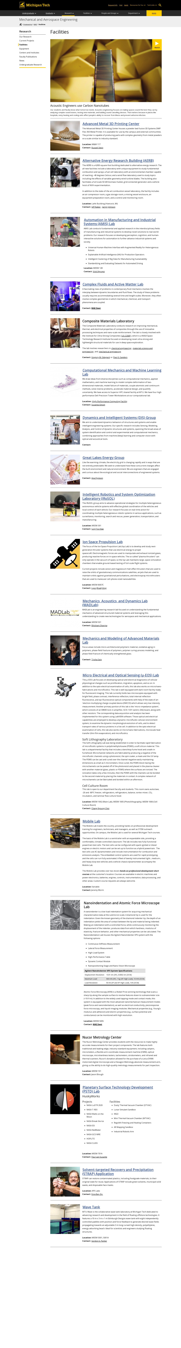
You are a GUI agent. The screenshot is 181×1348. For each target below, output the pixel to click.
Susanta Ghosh (98, 404)
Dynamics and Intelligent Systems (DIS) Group (119, 417)
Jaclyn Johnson (108, 207)
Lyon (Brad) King (99, 588)
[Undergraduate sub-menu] (36, 13)
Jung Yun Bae (97, 528)
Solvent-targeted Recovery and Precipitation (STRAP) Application (118, 1171)
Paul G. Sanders (120, 357)
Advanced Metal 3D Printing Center (111, 123)
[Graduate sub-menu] (54, 13)
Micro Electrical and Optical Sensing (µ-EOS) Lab (121, 675)
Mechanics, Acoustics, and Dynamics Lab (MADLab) (115, 603)
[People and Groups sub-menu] (118, 13)
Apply (154, 13)
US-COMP (126, 335)
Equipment (24, 49)
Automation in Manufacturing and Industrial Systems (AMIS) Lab (120, 222)
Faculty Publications (28, 56)
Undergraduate (28, 13)
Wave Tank (91, 1207)
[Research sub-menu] (73, 13)
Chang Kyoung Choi (100, 808)
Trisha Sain (96, 659)
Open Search (160, 5)
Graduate (49, 13)
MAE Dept (96, 308)
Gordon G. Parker (99, 1241)
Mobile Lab (91, 821)
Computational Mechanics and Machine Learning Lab (121, 372)
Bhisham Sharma (99, 625)
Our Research (25, 36)
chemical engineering (121, 348)
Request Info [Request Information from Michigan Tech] (112, 5)
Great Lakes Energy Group (103, 457)
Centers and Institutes (29, 52)
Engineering (27, 24)
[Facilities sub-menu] (91, 13)
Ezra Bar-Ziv (97, 1194)
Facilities (23, 44)
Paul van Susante (99, 1156)
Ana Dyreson (97, 478)
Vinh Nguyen (99, 271)
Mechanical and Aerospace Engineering (48, 20)
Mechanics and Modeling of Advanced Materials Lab (120, 640)
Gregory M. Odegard (100, 357)
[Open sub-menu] (144, 5)
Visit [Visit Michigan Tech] (120, 5)
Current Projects (26, 40)
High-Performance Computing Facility (109, 401)
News (21, 60)
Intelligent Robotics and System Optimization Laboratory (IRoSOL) (118, 496)
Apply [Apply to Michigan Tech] (126, 5)
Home (20, 24)
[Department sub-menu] (139, 13)
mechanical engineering (110, 351)
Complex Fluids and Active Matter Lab (113, 284)
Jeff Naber (96, 207)
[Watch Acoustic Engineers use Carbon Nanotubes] (157, 44)
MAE (35, 24)
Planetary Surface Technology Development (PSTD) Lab (117, 1089)
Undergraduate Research (30, 64)
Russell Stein (97, 147)
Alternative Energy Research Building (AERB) (118, 160)
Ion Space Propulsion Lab (103, 542)
